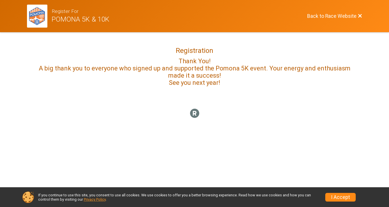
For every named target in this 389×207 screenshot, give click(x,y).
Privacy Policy (95, 199)
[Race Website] (39, 16)
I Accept (340, 197)
